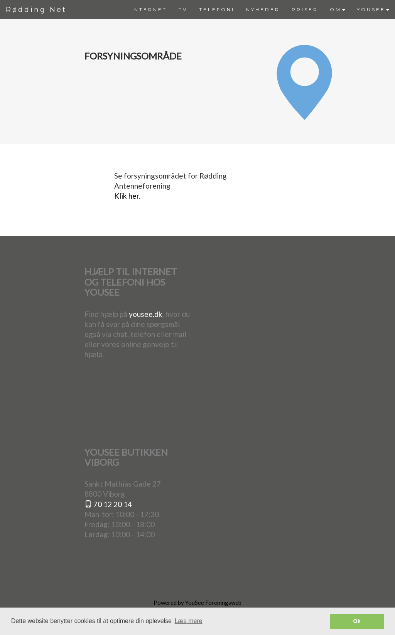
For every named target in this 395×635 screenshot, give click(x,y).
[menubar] (260, 9)
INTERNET (149, 9)
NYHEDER (263, 9)
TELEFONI (217, 9)
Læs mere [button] (189, 621)
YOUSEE (373, 9)
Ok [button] (357, 621)
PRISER (305, 9)
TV (183, 9)
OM (337, 9)
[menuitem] (149, 9)
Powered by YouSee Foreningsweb (197, 602)
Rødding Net (36, 9)
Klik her (126, 195)
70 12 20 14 (108, 504)
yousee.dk (145, 314)
